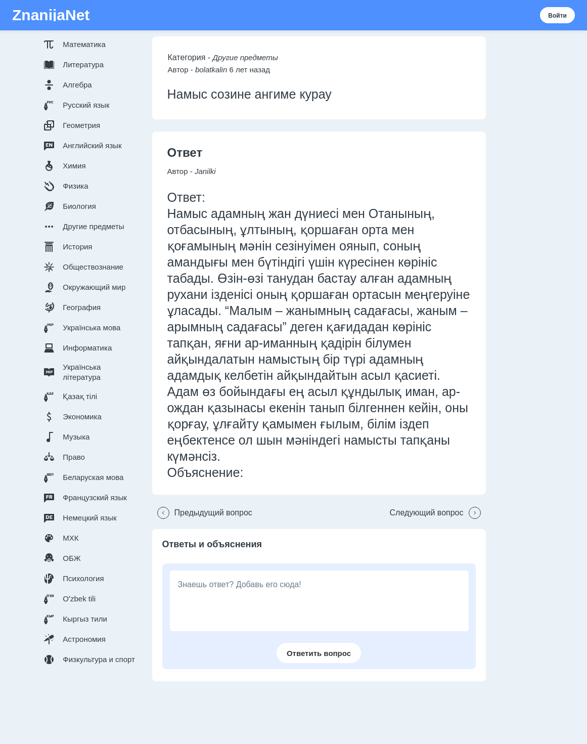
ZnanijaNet (50, 15)
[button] (91, 44)
